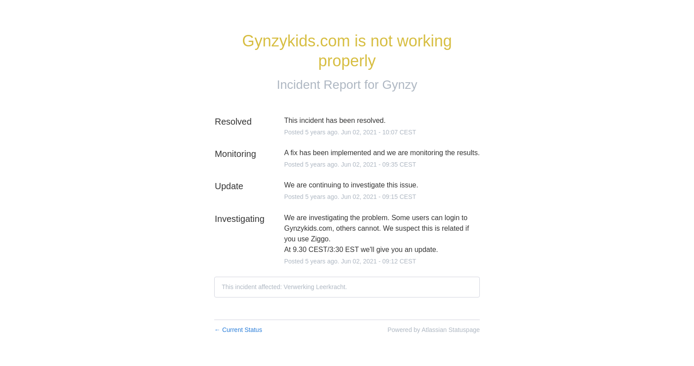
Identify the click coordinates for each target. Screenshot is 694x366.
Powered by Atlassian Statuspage (433, 329)
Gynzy (399, 85)
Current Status (238, 329)
